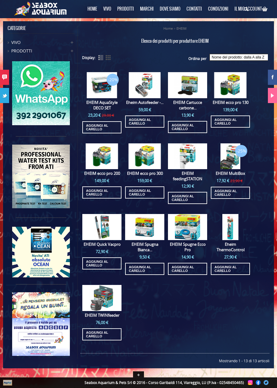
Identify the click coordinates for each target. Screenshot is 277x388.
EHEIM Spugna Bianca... (145, 247)
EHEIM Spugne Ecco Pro (188, 247)
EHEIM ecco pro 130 (230, 102)
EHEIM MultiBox (230, 173)
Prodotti (21, 51)
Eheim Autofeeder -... (144, 102)
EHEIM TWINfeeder (102, 315)
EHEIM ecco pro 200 (102, 173)
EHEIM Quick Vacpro (102, 244)
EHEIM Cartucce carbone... (187, 105)
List (100, 57)
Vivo (16, 42)
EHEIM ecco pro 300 (145, 173)
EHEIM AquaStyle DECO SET (102, 105)
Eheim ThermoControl (231, 247)
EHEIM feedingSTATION (187, 176)
